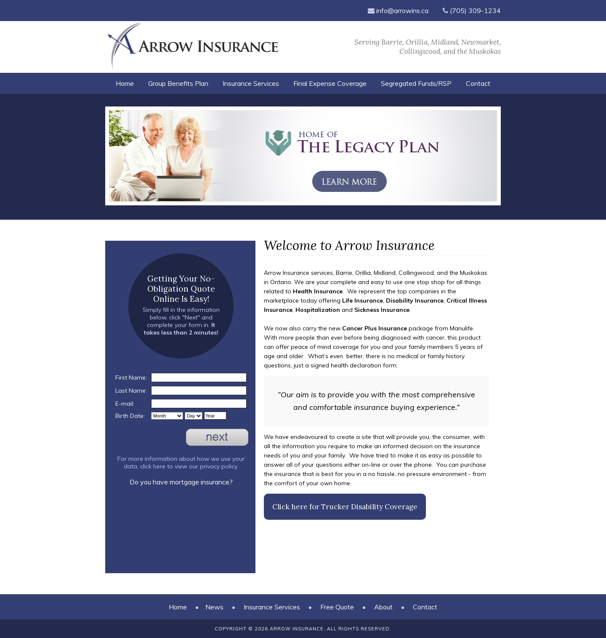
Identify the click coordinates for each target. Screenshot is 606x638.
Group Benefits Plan (178, 83)
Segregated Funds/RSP (416, 83)
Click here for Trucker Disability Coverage (344, 506)
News (214, 607)
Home (125, 83)
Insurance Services (251, 83)
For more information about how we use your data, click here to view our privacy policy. (181, 462)
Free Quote (337, 607)
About (383, 607)
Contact (478, 83)
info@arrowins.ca (398, 10)
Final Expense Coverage (330, 83)
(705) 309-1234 (472, 10)
